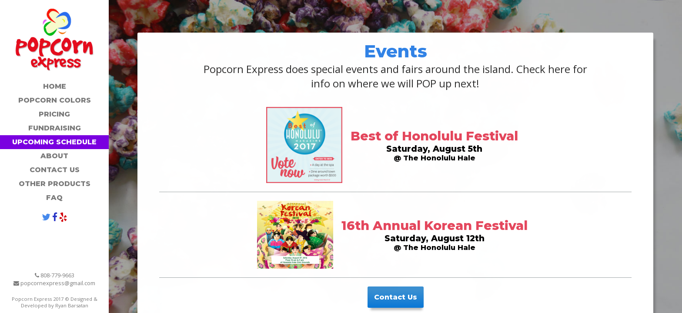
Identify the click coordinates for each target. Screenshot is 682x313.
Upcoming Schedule (54, 142)
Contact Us (55, 170)
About (54, 156)
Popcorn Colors (54, 100)
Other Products (54, 184)
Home (54, 86)
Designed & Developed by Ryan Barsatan (59, 302)
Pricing (54, 114)
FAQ (54, 197)
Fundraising (54, 128)
